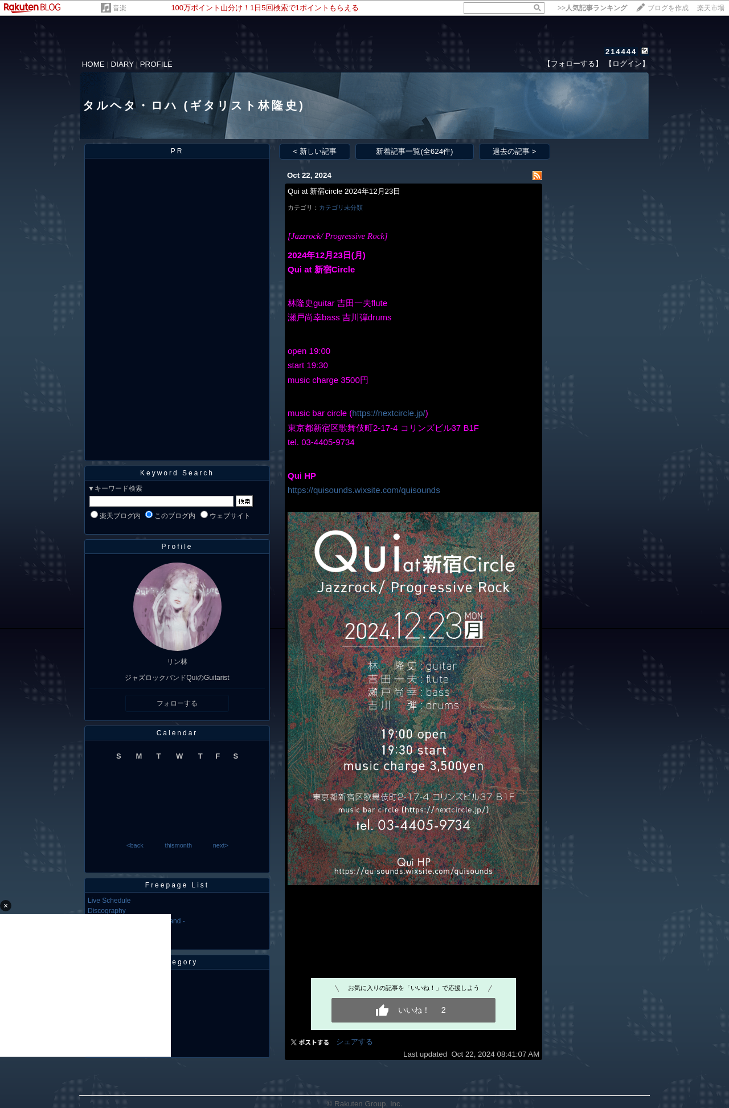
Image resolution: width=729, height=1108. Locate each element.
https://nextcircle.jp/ (388, 413)
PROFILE (156, 64)
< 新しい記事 (315, 151)
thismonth (178, 845)
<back (135, 845)
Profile (177, 547)
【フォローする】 (573, 63)
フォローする (177, 703)
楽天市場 (710, 8)
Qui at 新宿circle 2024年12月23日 (344, 191)
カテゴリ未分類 (341, 207)
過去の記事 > (514, 151)
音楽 (119, 8)
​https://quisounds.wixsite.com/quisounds (364, 490)
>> (592, 8)
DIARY (122, 64)
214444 (621, 51)
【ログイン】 (627, 63)
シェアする (354, 1041)
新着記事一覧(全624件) (414, 151)
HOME (93, 64)
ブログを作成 (668, 8)
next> (220, 845)
